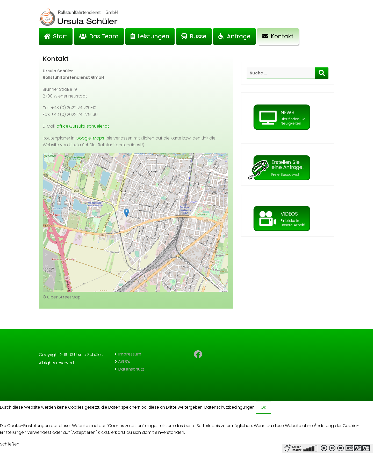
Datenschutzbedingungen (229, 407)
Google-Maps (90, 138)
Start (55, 36)
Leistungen (150, 36)
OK (263, 407)
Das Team (99, 36)
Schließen (9, 444)
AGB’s (124, 362)
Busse (193, 36)
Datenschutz (131, 369)
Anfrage (234, 36)
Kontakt (277, 36)
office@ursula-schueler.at (82, 126)
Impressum (129, 354)
